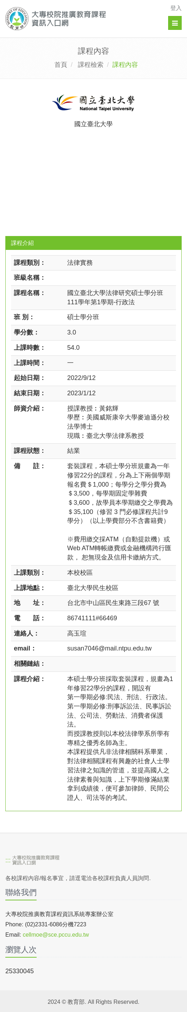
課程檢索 (90, 64)
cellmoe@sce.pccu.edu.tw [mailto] (56, 935)
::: (8, 860)
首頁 (60, 64)
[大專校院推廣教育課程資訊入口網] (76, 18)
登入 (176, 8)
